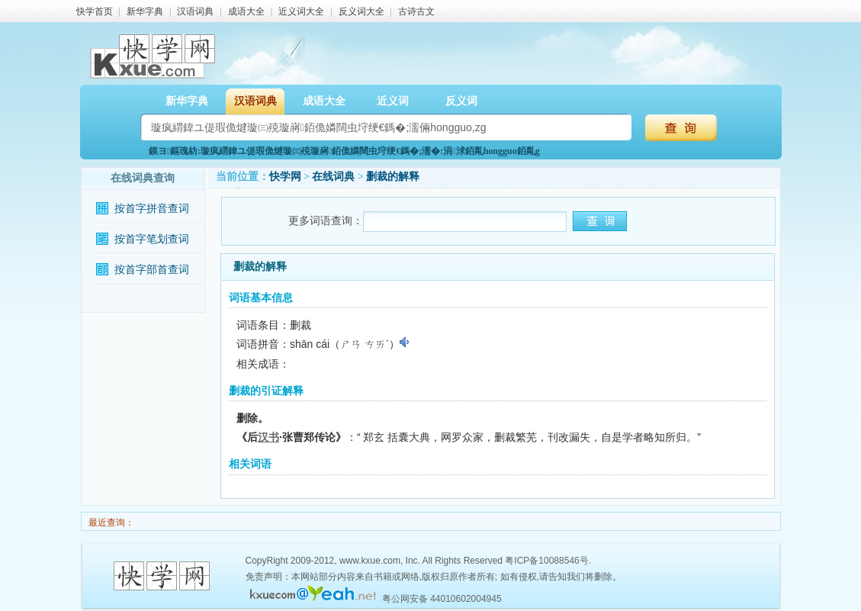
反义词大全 (361, 11)
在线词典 (333, 176)
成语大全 (246, 11)
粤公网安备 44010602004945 (442, 598)
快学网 (285, 176)
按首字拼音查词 (151, 208)
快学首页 (94, 11)
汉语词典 (195, 11)
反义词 (461, 101)
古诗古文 (416, 11)
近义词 (393, 101)
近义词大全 (301, 11)
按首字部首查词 (151, 269)
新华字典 (145, 11)
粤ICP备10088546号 (546, 560)
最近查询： (110, 522)
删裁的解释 (392, 176)
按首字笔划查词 (151, 239)
